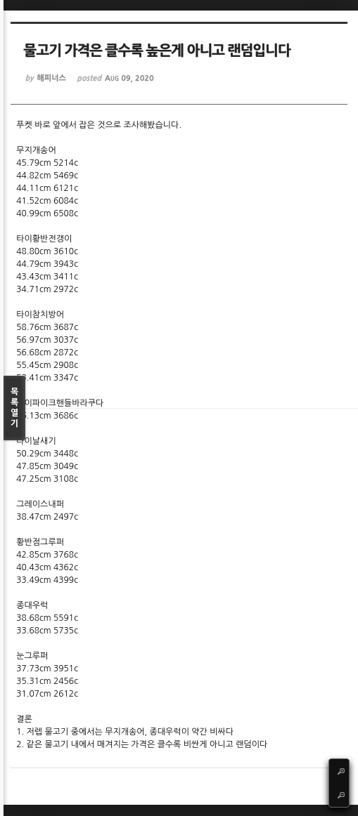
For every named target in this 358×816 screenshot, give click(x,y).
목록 (14, 408)
